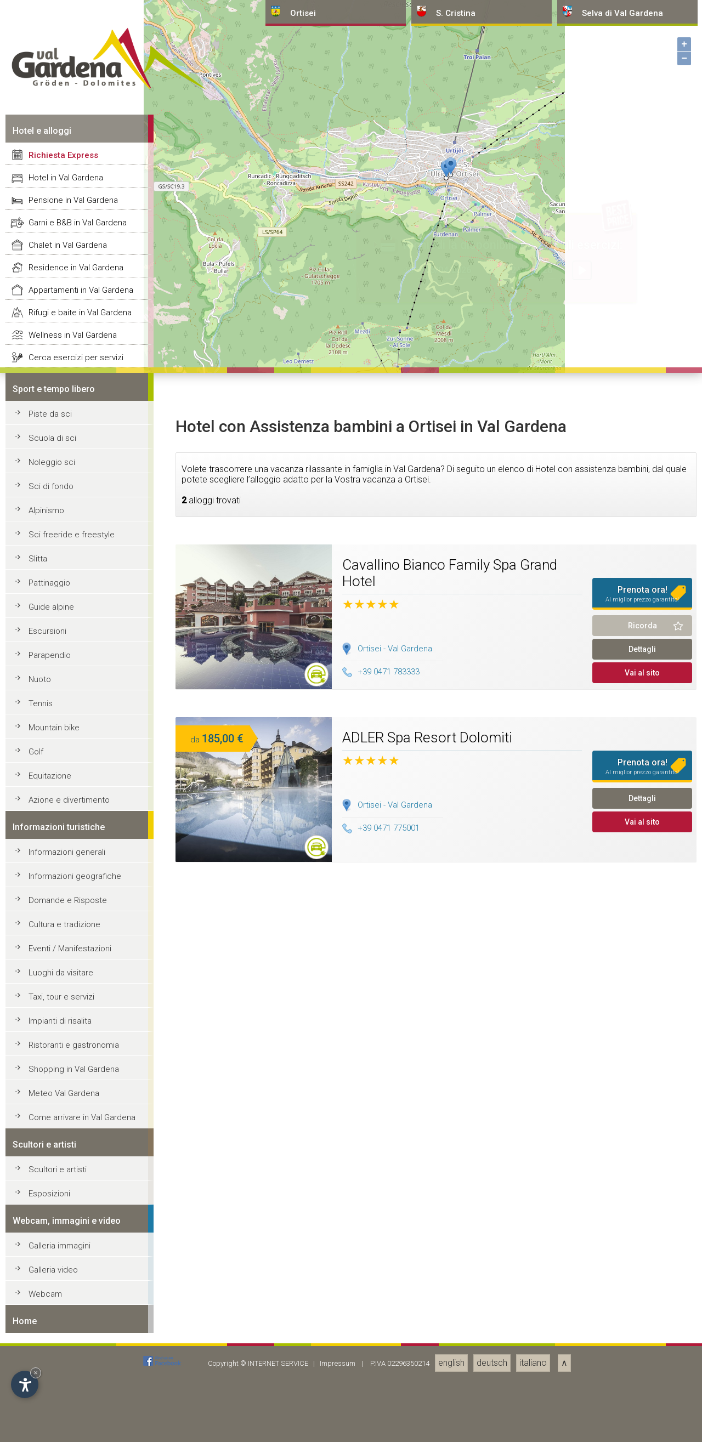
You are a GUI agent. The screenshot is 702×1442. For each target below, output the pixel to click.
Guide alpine (51, 1388)
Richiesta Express (63, 936)
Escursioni (47, 1412)
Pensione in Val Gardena (73, 981)
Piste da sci (50, 1195)
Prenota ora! (642, 1374)
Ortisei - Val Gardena (395, 1429)
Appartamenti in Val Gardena (81, 1071)
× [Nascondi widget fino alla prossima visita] (35, 1373)
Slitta (38, 1339)
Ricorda (642, 1406)
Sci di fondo (51, 1267)
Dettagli (642, 1430)
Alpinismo (46, 1291)
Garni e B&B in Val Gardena (78, 1003)
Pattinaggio (49, 1364)
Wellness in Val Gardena (73, 1116)
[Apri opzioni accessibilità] (24, 1384)
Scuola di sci (52, 1219)
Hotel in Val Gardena (66, 958)
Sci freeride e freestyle (72, 1315)
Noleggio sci (52, 1243)
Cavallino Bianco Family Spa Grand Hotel (449, 1353)
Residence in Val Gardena (76, 1048)
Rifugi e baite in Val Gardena (80, 1093)
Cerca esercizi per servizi (76, 1138)
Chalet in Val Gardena (68, 1026)
